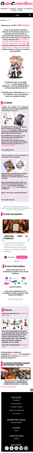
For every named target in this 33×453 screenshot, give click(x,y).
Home (9, 20)
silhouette (13, 187)
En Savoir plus (22, 257)
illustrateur (14, 139)
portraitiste (5, 139)
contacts (7, 84)
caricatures (23, 39)
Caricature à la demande (16, 410)
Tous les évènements (8, 387)
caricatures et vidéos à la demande (16, 47)
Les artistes (16, 400)
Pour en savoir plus (16, 299)
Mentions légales (16, 422)
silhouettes (14, 41)
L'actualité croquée (16, 407)
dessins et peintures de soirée (14, 43)
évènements (23, 356)
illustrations (24, 41)
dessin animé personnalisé (14, 144)
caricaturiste (5, 130)
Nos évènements (16, 403)
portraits (5, 41)
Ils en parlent (16, 413)
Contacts (16, 438)
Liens (16, 430)
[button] (15, 261)
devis (27, 92)
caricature (4, 185)
